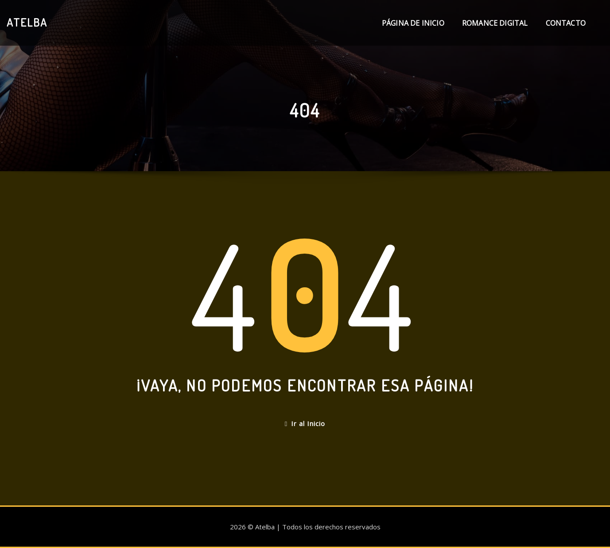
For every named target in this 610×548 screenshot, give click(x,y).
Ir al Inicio (305, 423)
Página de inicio (413, 23)
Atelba (27, 22)
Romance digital (495, 23)
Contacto (566, 23)
